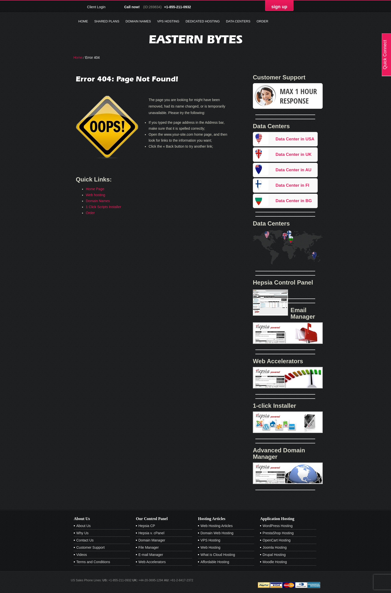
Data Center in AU (293, 170)
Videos (81, 555)
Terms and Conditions (93, 562)
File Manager (148, 547)
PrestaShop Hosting (278, 533)
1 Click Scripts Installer (103, 207)
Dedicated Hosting (203, 21)
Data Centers (238, 21)
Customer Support (90, 547)
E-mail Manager (150, 555)
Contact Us (85, 540)
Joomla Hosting (275, 547)
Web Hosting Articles (216, 526)
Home (83, 21)
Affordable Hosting (214, 562)
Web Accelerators (152, 562)
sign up (279, 6)
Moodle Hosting (275, 562)
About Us (83, 526)
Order (262, 21)
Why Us (82, 533)
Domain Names (138, 21)
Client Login (96, 7)
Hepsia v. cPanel (151, 533)
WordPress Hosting (278, 526)
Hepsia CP (146, 526)
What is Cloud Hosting (217, 555)
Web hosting (95, 195)
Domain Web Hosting (216, 533)
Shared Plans (106, 21)
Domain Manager (151, 540)
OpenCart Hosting (277, 540)
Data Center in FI (292, 185)
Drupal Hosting (274, 555)
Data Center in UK (294, 154)
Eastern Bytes (195, 39)
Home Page (95, 189)
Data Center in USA (295, 139)
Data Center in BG (294, 200)
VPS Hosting (168, 21)
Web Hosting (210, 547)
